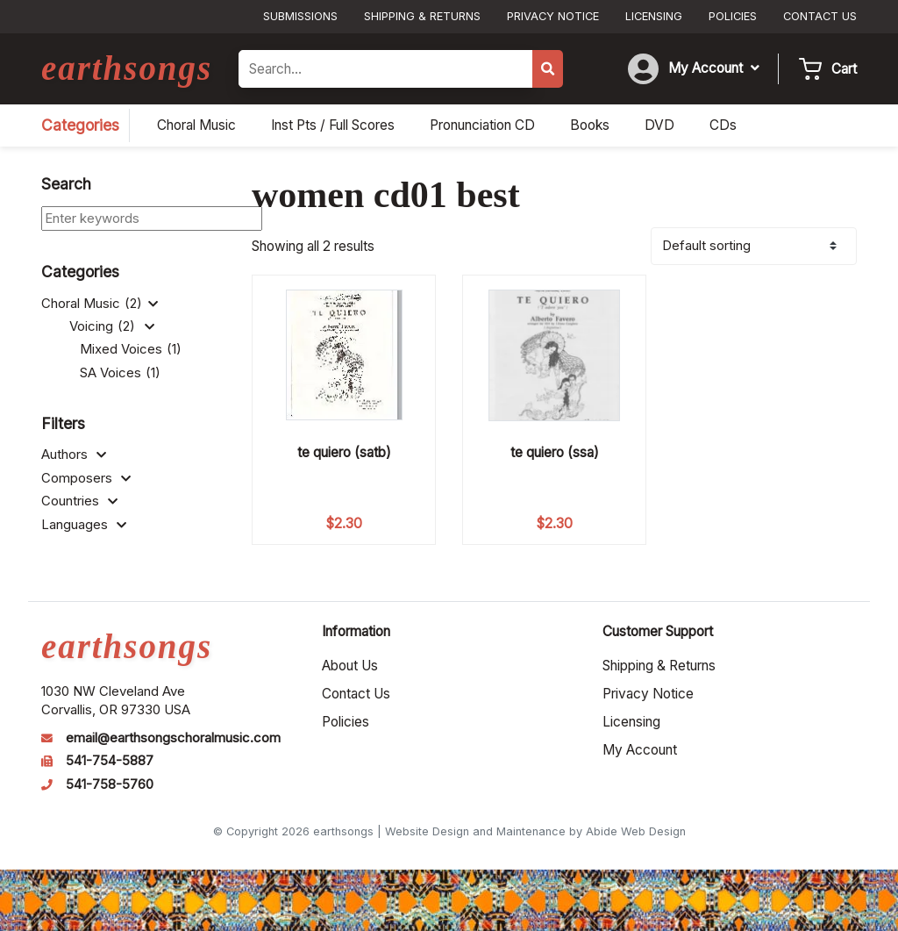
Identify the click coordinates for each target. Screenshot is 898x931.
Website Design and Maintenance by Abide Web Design (535, 831)
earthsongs (126, 68)
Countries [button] (79, 501)
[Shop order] (754, 246)
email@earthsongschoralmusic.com (173, 738)
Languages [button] (83, 525)
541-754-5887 (109, 761)
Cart (844, 69)
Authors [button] (73, 454)
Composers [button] (86, 478)
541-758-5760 (109, 784)
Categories (80, 125)
